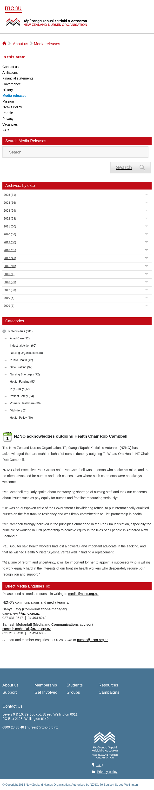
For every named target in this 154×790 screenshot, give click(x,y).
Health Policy (21, 417)
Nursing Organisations (26, 353)
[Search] (75, 152)
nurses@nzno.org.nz (92, 640)
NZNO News (20, 331)
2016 (10, 266)
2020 (10, 234)
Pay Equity (20, 389)
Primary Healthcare (25, 403)
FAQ (99, 765)
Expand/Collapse (146, 194)
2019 (10, 242)
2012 (10, 290)
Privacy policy (107, 772)
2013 (10, 282)
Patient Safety (22, 396)
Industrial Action (23, 345)
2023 (10, 210)
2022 (10, 218)
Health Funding (22, 381)
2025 (10, 194)
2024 (10, 202)
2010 (9, 298)
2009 (9, 305)
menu (13, 8)
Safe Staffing (21, 367)
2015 (9, 274)
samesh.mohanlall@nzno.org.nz (26, 629)
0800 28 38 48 (13, 727)
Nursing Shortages (25, 374)
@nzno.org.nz (29, 613)
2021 (10, 226)
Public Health (21, 360)
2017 (10, 258)
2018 (10, 250)
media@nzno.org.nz (83, 594)
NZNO (47, 25)
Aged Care (20, 338)
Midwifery (18, 410)
